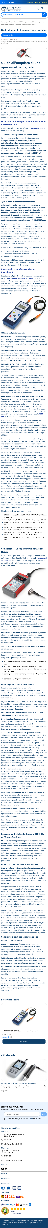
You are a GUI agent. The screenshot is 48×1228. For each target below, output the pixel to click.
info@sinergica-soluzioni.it (13, 1144)
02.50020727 (9, 2)
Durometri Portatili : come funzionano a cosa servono (18, 1083)
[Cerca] (24, 14)
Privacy (31, 1118)
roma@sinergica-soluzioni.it (13, 1160)
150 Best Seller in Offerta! (37, 2)
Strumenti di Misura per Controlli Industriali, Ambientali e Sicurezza (24, 42)
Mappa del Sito (6, 1225)
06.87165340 (8, 1156)
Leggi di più (4, 1091)
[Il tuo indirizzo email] (22, 1114)
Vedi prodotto (24, 1041)
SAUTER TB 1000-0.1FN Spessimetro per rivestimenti (20, 1031)
